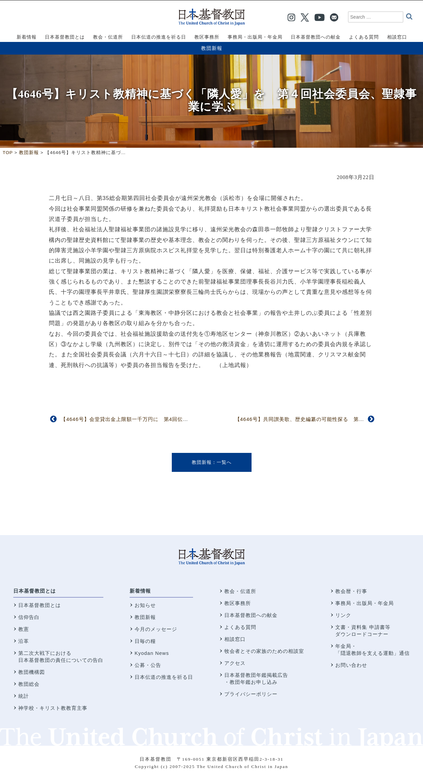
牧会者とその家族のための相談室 (264, 651)
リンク (343, 615)
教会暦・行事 (351, 591)
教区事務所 (237, 603)
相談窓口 (235, 639)
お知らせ (145, 605)
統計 (23, 696)
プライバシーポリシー (250, 694)
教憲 (23, 629)
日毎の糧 (145, 641)
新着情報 (140, 591)
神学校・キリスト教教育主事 (52, 708)
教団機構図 (31, 672)
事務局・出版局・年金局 (364, 603)
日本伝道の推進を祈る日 (164, 677)
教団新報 (211, 48)
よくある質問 (240, 627)
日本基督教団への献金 (250, 615)
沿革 (23, 641)
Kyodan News (152, 653)
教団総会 (29, 684)
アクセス (235, 663)
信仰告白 (29, 617)
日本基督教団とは (34, 591)
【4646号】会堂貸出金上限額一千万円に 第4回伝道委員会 (132, 419)
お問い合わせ (351, 665)
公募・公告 (148, 665)
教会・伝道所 (240, 591)
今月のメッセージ (156, 629)
